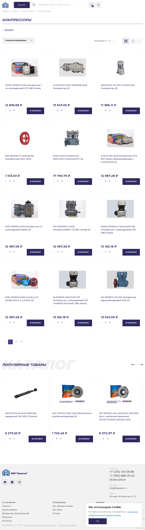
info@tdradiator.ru (118, 488)
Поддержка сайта (67, 525)
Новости (6, 506)
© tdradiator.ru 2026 (12, 525)
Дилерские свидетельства (15, 513)
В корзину (35, 111)
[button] (133, 365)
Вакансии (7, 517)
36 (115, 41)
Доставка (57, 509)
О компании (8, 502)
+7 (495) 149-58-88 (121, 471)
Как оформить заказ (63, 506)
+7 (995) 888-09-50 (122, 475)
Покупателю (59, 502)
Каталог (100, 502)
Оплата (56, 513)
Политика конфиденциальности (39, 525)
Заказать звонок (117, 479)
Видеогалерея (9, 509)
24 (112, 41)
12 (109, 41)
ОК (97, 521)
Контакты (7, 521)
